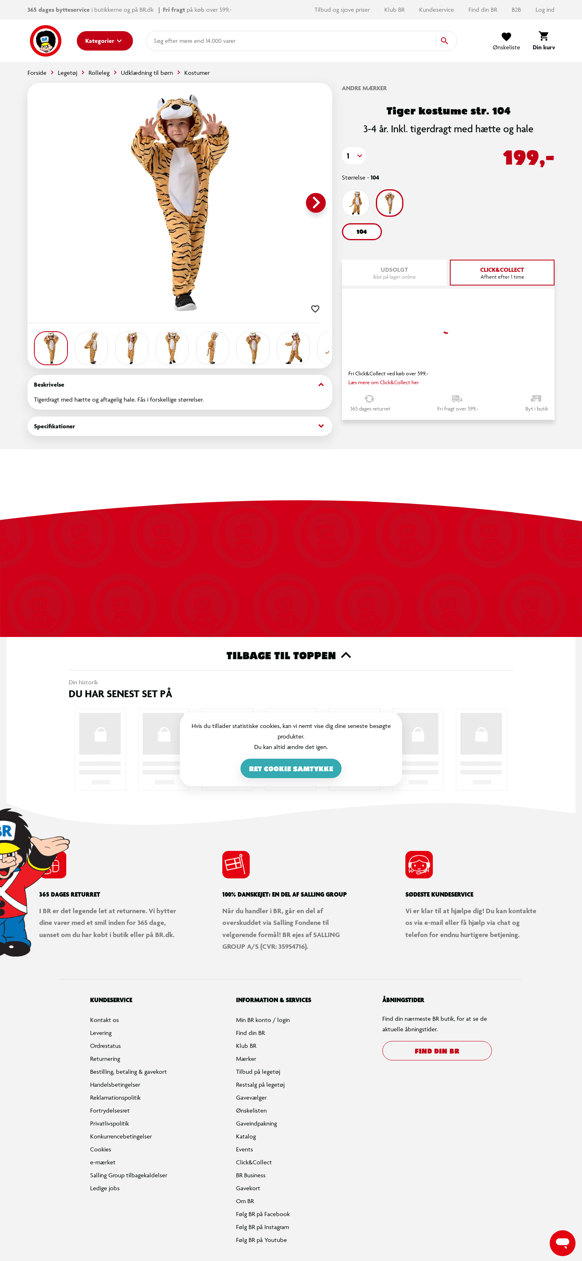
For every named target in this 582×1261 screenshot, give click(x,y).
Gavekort (248, 1188)
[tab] (502, 273)
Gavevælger (251, 1097)
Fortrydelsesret (110, 1110)
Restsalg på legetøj (260, 1084)
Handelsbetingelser (115, 1084)
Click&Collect (254, 1162)
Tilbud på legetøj (258, 1071)
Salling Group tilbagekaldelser (128, 1175)
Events (244, 1149)
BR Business (251, 1175)
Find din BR (483, 9)
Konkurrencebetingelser (121, 1136)
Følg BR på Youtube (261, 1240)
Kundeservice (437, 9)
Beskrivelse (180, 385)
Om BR (245, 1201)
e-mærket (103, 1162)
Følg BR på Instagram (262, 1227)
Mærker (246, 1058)
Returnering (105, 1058)
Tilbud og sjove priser (342, 9)
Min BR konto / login (263, 1020)
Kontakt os (104, 1020)
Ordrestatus (105, 1045)
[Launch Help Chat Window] (563, 1243)
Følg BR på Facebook (263, 1214)
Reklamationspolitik (115, 1097)
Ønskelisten (251, 1110)
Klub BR (395, 9)
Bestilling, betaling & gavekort (128, 1071)
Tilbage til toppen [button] (291, 655)
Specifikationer (180, 426)
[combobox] (166, 41)
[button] (354, 155)
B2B (517, 9)
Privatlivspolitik (109, 1123)
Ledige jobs (105, 1188)
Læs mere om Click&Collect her (383, 382)
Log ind (545, 9)
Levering (101, 1033)
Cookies (100, 1149)
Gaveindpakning (256, 1123)
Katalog (246, 1136)
